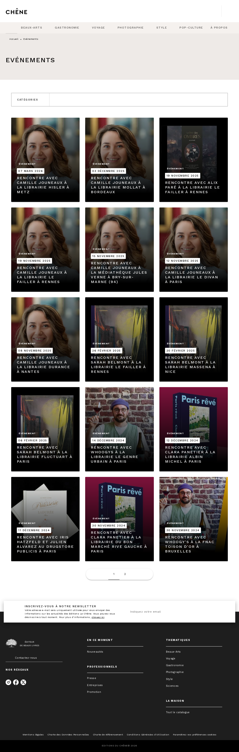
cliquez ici (98, 617)
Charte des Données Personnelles (68, 734)
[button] (30, 99)
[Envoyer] (222, 611)
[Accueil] (25, 11)
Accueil (13, 39)
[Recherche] (227, 11)
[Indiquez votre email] (171, 612)
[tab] (11, 27)
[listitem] (8, 682)
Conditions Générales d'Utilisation (148, 734)
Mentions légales (33, 734)
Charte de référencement (108, 734)
